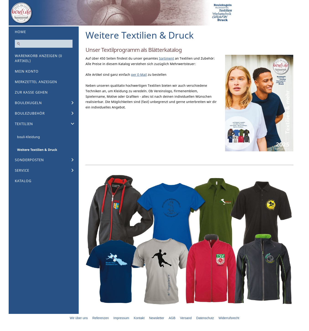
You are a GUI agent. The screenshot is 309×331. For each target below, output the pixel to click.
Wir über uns (79, 318)
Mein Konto (27, 71)
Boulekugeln (28, 102)
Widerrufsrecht (228, 318)
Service (22, 170)
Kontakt (139, 318)
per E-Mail (139, 74)
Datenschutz (205, 318)
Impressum (121, 318)
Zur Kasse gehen (31, 92)
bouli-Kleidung (28, 137)
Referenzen (100, 318)
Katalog (23, 181)
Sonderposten (29, 160)
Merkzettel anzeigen (36, 81)
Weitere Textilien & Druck (37, 149)
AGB (172, 318)
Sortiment (166, 58)
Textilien (24, 123)
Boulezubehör (30, 113)
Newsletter (156, 318)
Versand (186, 318)
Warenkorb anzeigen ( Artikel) (38, 58)
